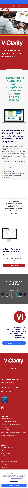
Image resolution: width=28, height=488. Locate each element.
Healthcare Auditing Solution (10, 424)
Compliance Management (9, 421)
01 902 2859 (11, 387)
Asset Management (7, 447)
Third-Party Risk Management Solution (13, 432)
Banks (3, 450)
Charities (4, 464)
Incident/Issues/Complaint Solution (12, 427)
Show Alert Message (14, 1)
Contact (14, 368)
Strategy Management (8, 435)
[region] (14, 478)
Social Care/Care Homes (9, 461)
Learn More (14, 265)
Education (4, 467)
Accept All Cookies (14, 485)
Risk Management (7, 418)
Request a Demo (14, 343)
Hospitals (4, 456)
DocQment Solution (7, 430)
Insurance (4, 459)
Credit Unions (5, 453)
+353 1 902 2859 (6, 391)
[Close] (26, 471)
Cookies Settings (14, 481)
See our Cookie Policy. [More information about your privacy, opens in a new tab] (16, 478)
